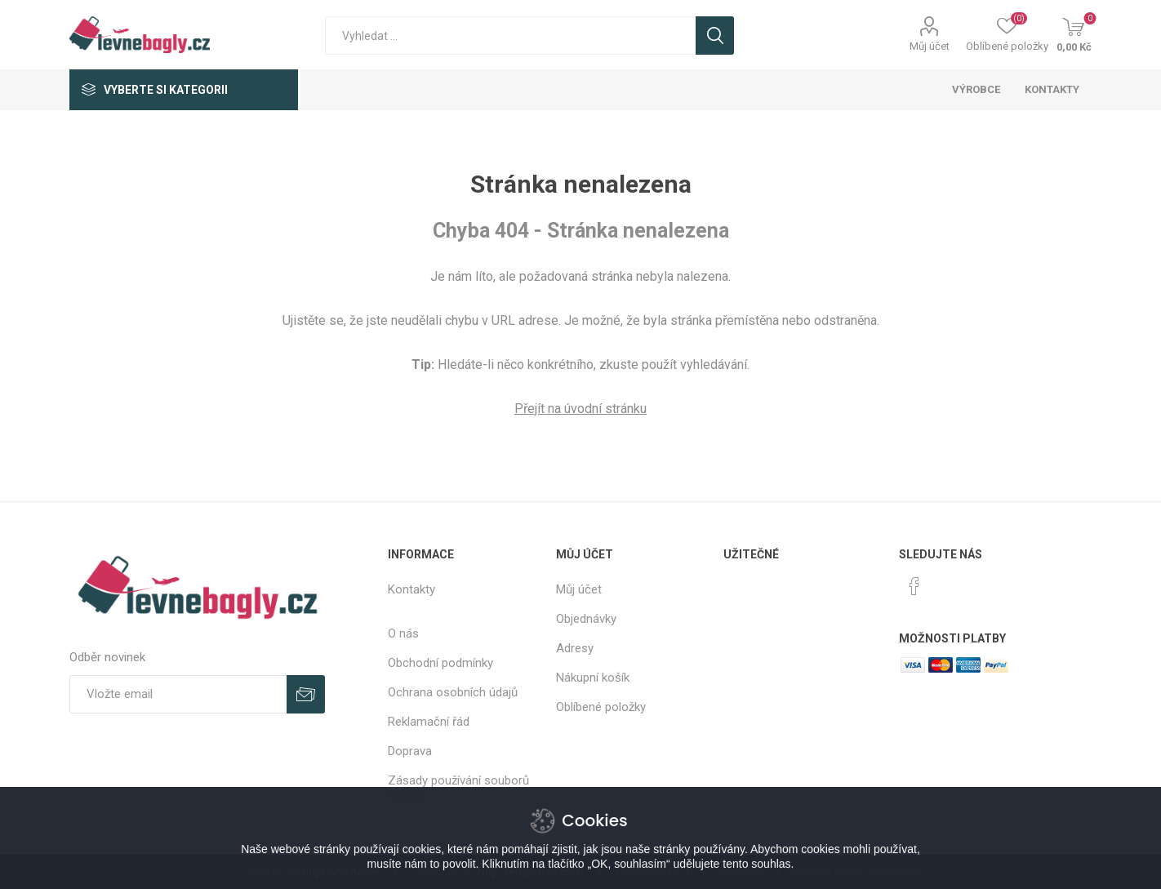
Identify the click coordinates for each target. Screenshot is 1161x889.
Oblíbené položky (601, 707)
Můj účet (930, 46)
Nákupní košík (592, 677)
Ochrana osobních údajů (453, 692)
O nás (403, 633)
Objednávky (586, 618)
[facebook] (914, 586)
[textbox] (510, 35)
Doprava (410, 751)
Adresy (575, 648)
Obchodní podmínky (440, 663)
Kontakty (411, 589)
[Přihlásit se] (178, 694)
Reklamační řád (428, 721)
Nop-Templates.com (530, 871)
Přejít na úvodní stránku (580, 408)
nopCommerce (341, 871)
